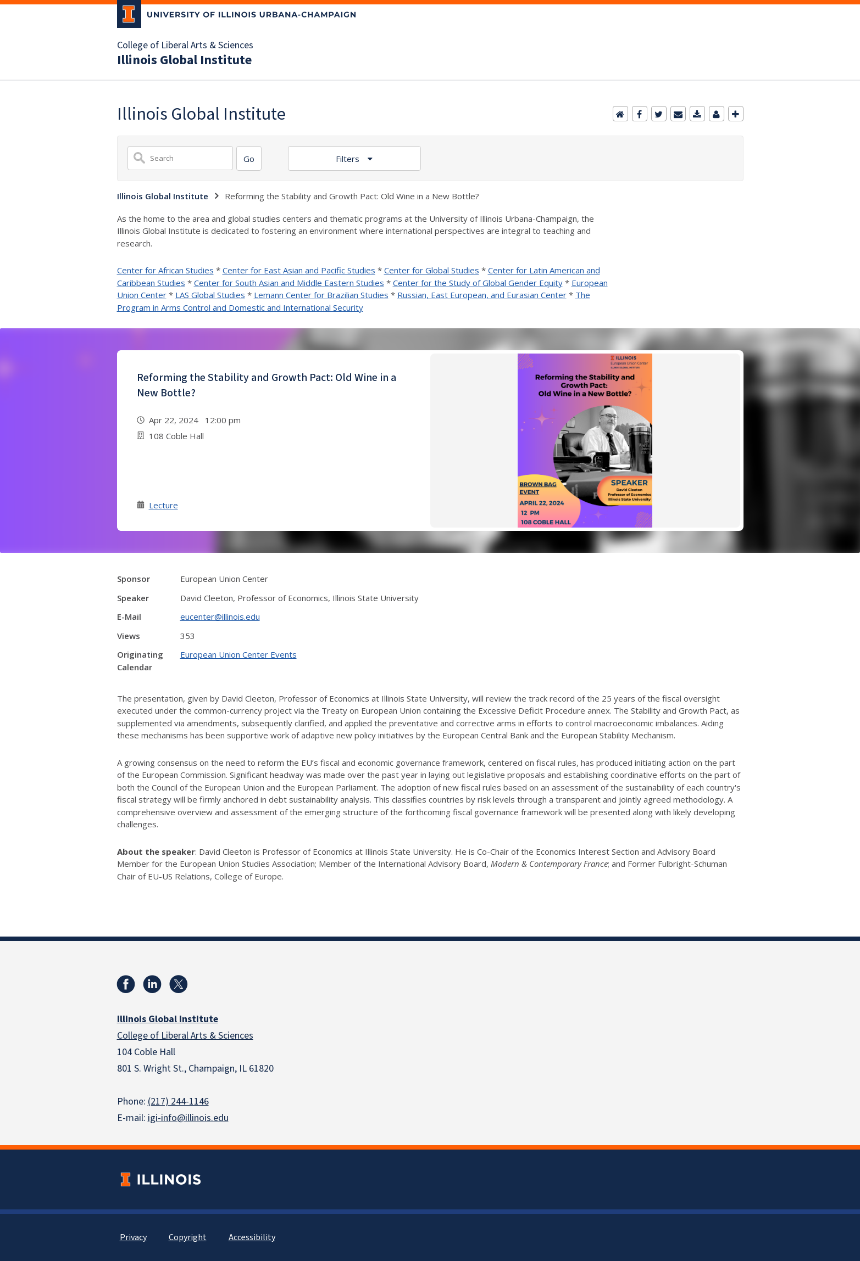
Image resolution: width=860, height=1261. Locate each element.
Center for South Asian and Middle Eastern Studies (289, 282)
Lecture (163, 505)
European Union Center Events (238, 654)
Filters (349, 158)
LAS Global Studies (210, 294)
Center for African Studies (165, 270)
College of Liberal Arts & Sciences (185, 45)
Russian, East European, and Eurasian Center (482, 294)
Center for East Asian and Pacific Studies (299, 270)
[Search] (249, 158)
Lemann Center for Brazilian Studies (321, 294)
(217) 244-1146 (178, 1101)
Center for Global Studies (431, 270)
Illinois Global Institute (184, 60)
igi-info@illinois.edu (188, 1118)
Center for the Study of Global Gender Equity (478, 282)
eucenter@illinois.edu (220, 616)
